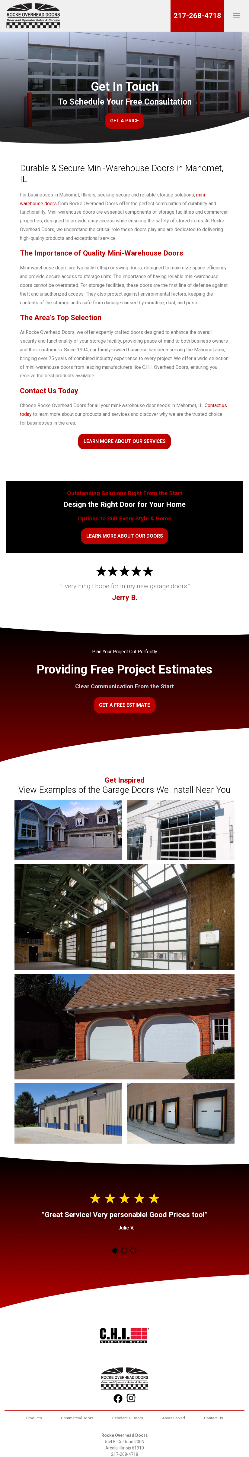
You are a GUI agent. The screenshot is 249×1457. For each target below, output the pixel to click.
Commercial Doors (77, 1418)
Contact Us (213, 1418)
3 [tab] (133, 1250)
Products (34, 1418)
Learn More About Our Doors (124, 536)
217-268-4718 (197, 15)
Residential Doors (127, 1418)
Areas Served (173, 1418)
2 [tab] (124, 1250)
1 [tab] (115, 1250)
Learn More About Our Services (125, 441)
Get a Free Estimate (124, 705)
